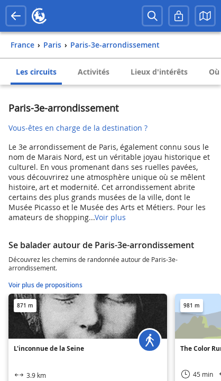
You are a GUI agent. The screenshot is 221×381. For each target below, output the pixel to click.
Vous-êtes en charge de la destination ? (78, 128)
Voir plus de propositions (45, 284)
